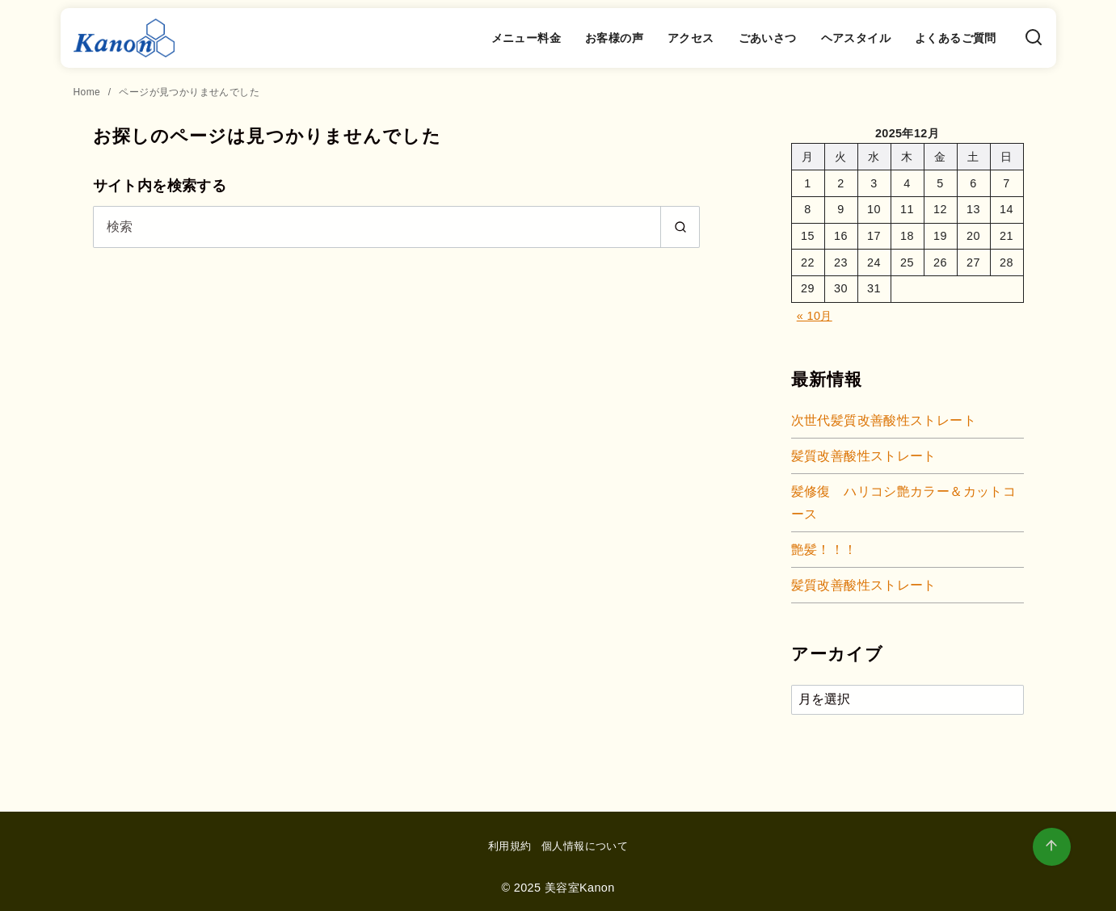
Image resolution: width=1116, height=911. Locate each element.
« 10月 (814, 315)
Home (88, 92)
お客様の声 (614, 37)
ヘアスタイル (856, 37)
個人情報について (584, 846)
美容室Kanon (580, 887)
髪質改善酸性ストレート (864, 456)
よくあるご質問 (955, 37)
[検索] (1033, 38)
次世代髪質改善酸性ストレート (884, 420)
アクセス (690, 37)
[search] (680, 227)
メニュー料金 (526, 37)
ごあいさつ (768, 37)
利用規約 (510, 846)
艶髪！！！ (824, 549)
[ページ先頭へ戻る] (1052, 847)
